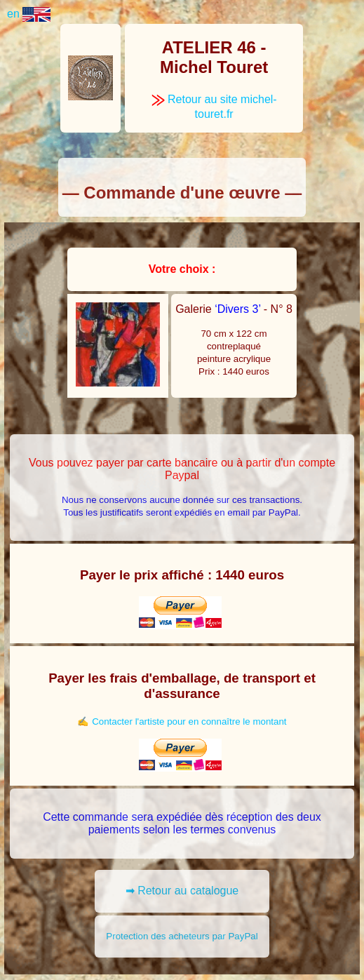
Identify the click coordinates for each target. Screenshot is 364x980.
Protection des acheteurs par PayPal (181, 936)
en (28, 14)
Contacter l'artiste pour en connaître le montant (189, 721)
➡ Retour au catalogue (182, 891)
